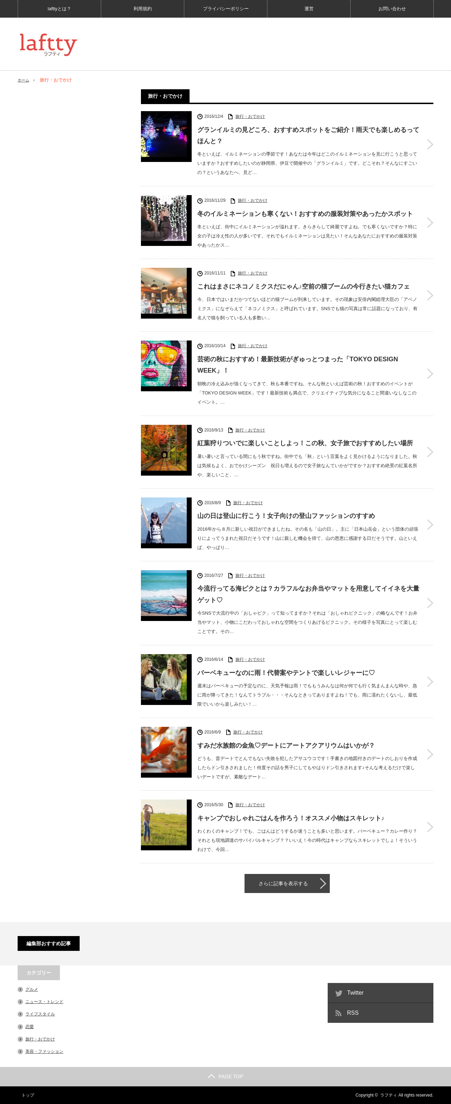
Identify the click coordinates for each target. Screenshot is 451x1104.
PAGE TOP (225, 1076)
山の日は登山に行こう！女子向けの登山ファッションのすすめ (286, 515)
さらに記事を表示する (283, 883)
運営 (309, 8)
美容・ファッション (44, 1051)
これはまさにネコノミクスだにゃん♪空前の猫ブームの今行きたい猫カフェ (303, 286)
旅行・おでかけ (250, 116)
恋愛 (29, 1026)
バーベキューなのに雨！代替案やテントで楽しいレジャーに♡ (286, 672)
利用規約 (143, 8)
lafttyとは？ (59, 8)
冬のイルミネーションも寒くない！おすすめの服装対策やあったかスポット (305, 213)
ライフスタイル (40, 1014)
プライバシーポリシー (226, 8)
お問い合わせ (392, 8)
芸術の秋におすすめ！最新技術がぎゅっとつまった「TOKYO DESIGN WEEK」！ (297, 365)
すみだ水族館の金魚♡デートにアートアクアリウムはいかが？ (286, 745)
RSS (353, 1013)
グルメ (31, 989)
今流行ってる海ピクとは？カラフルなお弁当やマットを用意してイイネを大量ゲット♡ (308, 594)
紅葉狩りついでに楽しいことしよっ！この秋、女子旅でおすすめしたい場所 (305, 443)
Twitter (355, 993)
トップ (24, 1095)
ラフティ (388, 1095)
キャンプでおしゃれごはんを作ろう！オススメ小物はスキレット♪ (290, 818)
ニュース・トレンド (44, 1001)
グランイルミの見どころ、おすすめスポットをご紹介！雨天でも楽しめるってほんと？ (308, 135)
